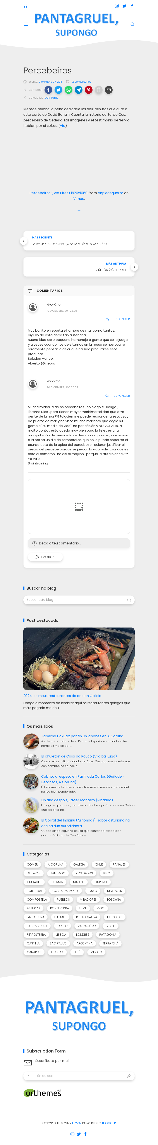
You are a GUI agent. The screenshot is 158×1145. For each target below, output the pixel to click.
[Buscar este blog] (79, 600)
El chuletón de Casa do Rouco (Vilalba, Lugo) (79, 756)
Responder (117, 319)
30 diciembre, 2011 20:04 (62, 387)
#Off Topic (51, 98)
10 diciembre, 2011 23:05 (62, 311)
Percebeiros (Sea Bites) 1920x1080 (58, 193)
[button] (48, 90)
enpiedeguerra (110, 193)
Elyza (76, 1123)
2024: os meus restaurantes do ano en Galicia (62, 695)
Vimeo (78, 198)
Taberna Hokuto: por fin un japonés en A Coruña (82, 736)
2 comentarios (81, 82)
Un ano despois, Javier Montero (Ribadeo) (77, 800)
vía (62, 125)
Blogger (109, 1123)
